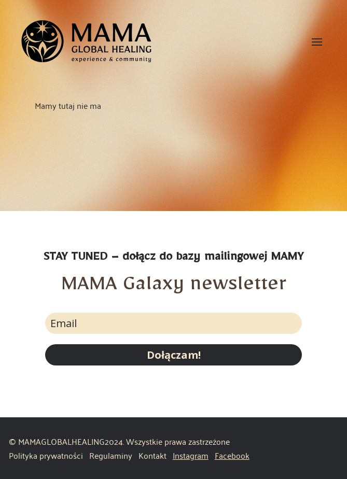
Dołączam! (174, 355)
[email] (173, 323)
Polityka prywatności (46, 455)
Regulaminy (111, 455)
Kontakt (152, 455)
